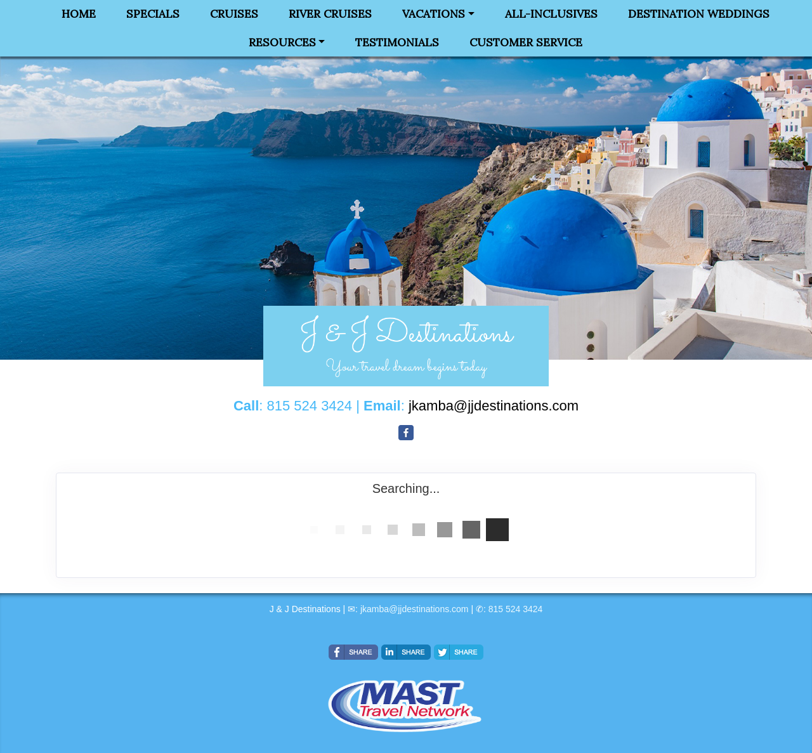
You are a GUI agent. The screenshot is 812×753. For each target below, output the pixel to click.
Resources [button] (282, 42)
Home (79, 14)
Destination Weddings (698, 14)
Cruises (234, 14)
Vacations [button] (433, 14)
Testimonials (397, 42)
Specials (153, 14)
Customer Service (525, 42)
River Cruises (330, 14)
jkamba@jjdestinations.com (414, 609)
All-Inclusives (551, 14)
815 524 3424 (515, 609)
